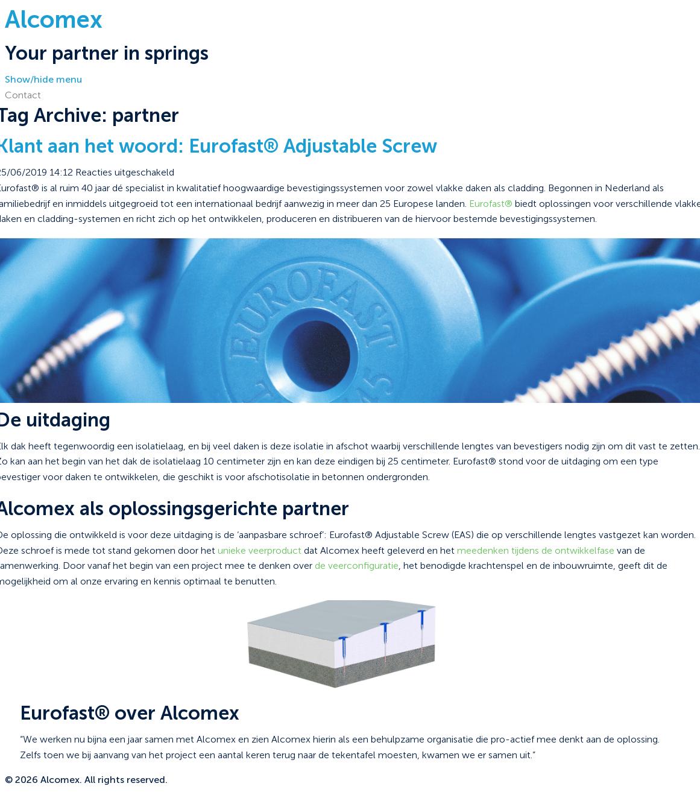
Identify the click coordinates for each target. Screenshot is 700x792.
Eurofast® (490, 203)
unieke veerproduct (259, 550)
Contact (23, 95)
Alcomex (53, 19)
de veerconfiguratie (357, 565)
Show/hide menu (43, 79)
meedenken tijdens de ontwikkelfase (535, 550)
